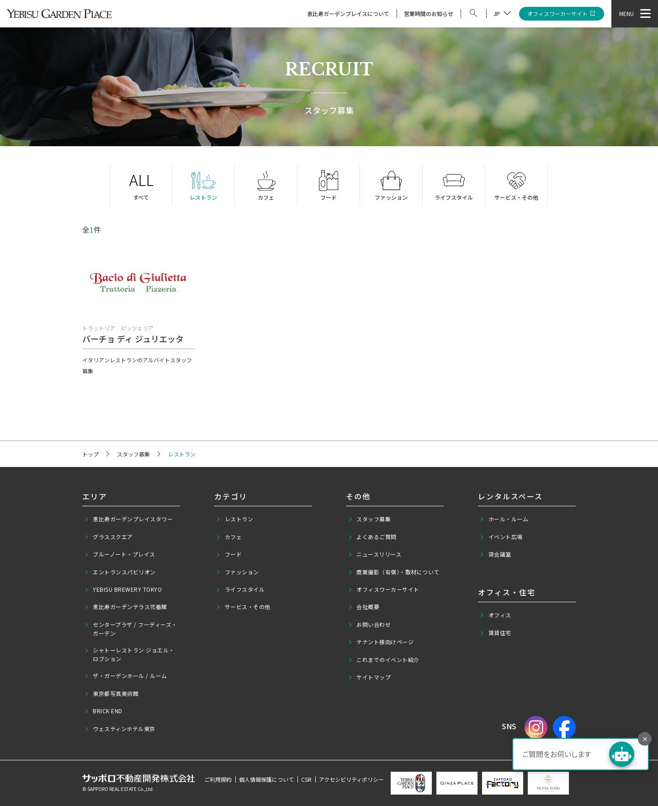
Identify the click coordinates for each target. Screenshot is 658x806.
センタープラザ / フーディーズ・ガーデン (130, 628)
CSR (306, 779)
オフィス (495, 615)
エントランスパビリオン (120, 572)
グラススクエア (108, 537)
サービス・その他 (243, 607)
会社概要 (364, 607)
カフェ (229, 537)
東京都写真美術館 (111, 693)
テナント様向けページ (381, 642)
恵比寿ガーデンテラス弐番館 (125, 607)
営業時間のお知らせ (428, 13)
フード (229, 554)
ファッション (237, 572)
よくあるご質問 (372, 537)
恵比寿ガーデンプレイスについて (348, 13)
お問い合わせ (369, 624)
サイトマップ (369, 677)
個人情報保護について (266, 779)
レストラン (234, 519)
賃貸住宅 (495, 633)
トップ (90, 454)
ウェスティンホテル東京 (119, 729)
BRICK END (103, 711)
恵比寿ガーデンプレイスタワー (128, 519)
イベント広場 (501, 537)
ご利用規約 (218, 779)
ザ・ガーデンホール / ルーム (125, 676)
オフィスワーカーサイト (561, 14)
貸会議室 (495, 554)
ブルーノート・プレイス (119, 554)
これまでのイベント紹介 (383, 660)
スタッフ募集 (133, 454)
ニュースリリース (375, 554)
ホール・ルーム (503, 519)
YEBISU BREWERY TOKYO (123, 589)
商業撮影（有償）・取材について (394, 572)
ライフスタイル (240, 589)
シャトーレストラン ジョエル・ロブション (129, 654)
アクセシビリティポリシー (351, 779)
